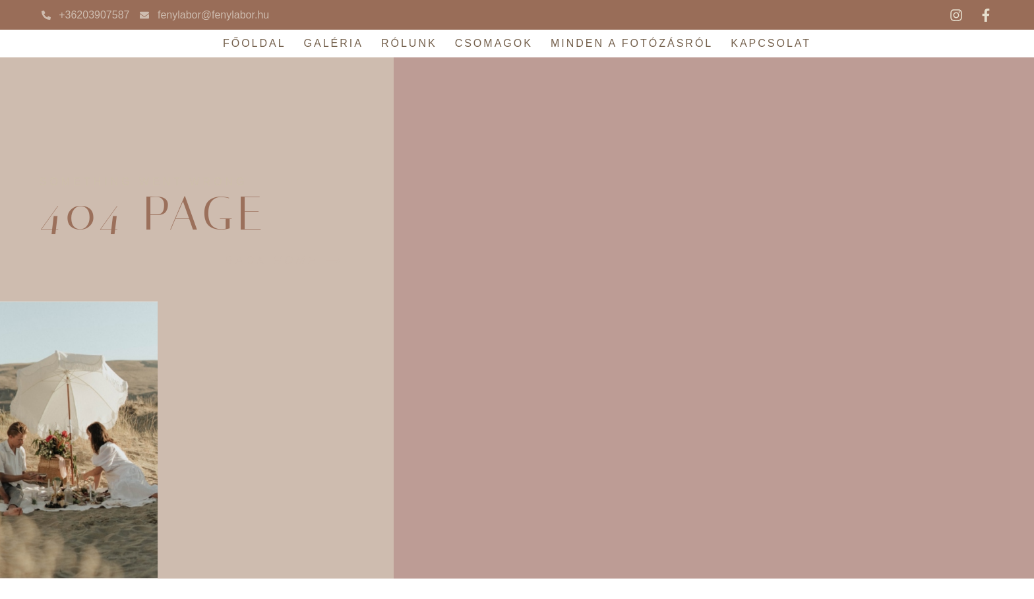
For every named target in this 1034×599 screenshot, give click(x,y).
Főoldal (254, 43)
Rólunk (409, 43)
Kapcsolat (771, 43)
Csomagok (494, 43)
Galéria (333, 43)
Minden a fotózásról (632, 43)
